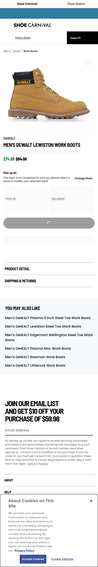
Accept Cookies (33, 559)
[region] (49, 530)
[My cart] (92, 25)
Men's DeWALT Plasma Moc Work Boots (38, 348)
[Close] (91, 501)
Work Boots (30, 51)
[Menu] (6, 25)
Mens (6, 51)
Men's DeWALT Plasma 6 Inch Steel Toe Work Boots (48, 317)
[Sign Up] (88, 430)
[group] (25, 200)
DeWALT (9, 138)
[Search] (82, 37)
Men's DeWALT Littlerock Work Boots (35, 365)
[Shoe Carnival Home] (32, 25)
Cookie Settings (62, 559)
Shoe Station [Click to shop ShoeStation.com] (73, 4)
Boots (16, 51)
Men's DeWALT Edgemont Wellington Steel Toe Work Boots (49, 337)
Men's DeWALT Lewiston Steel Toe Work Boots (43, 326)
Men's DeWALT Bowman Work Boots (35, 357)
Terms (31, 463)
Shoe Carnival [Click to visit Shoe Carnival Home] (24, 4)
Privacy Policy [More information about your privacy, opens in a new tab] (24, 551)
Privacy (43, 463)
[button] (16, 37)
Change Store (83, 178)
